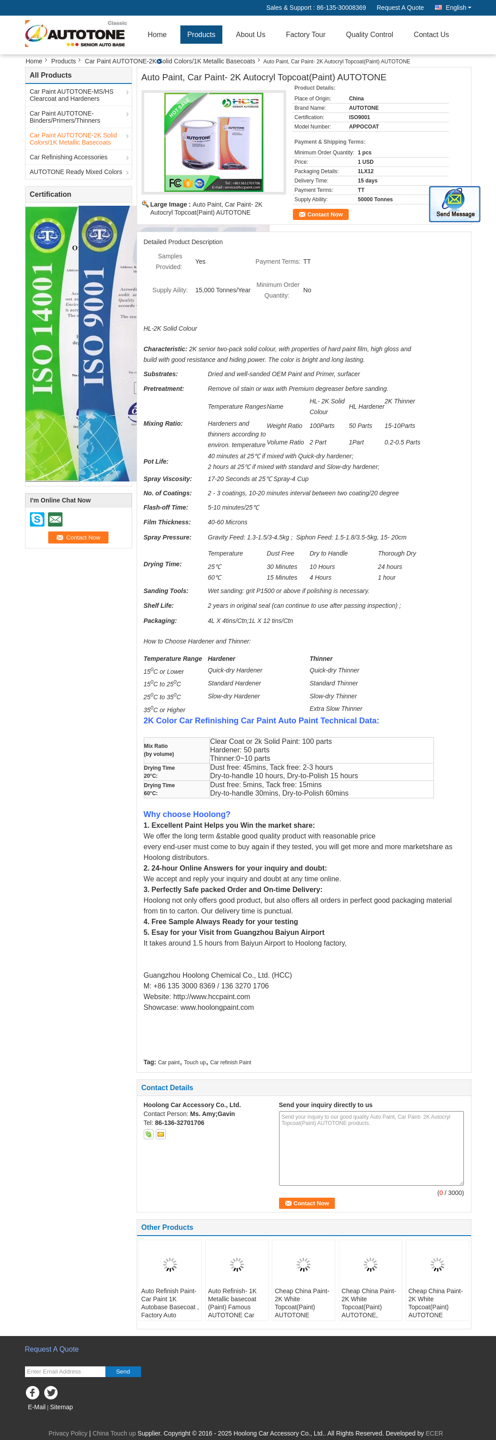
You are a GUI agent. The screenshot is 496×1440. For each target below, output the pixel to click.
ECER (434, 1433)
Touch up (195, 1062)
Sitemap (61, 1407)
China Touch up (114, 1433)
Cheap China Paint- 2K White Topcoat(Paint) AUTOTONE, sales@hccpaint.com (370, 1307)
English (458, 7)
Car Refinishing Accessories (69, 157)
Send (123, 1371)
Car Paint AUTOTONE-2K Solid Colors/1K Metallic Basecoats (170, 61)
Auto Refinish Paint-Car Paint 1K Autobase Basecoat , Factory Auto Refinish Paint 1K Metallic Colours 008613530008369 (170, 1315)
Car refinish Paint (230, 1062)
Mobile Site (43, 1418)
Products (201, 34)
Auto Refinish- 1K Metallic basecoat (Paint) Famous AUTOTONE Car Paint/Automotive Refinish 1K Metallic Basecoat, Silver (235, 1315)
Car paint (169, 1062)
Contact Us (431, 34)
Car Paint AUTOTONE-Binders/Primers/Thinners (65, 117)
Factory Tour (305, 34)
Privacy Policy (68, 1433)
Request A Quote (400, 7)
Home (157, 34)
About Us (251, 34)
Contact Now (325, 214)
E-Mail (37, 1407)
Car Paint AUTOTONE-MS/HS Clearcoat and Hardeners (72, 95)
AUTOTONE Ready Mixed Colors (76, 171)
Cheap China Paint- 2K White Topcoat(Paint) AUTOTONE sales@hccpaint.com (303, 1307)
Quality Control (369, 34)
